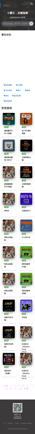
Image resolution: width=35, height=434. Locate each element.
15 (15, 388)
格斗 (19, 90)
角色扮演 (8, 101)
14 (11, 388)
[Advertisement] (17, 60)
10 (23, 385)
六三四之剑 (26, 237)
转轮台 (6, 211)
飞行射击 (8, 90)
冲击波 (24, 317)
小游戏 (20, 85)
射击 (7, 96)
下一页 (26, 388)
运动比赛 (17, 96)
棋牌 (28, 90)
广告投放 (16, 423)
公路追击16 (26, 211)
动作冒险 (8, 85)
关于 (4, 423)
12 (32, 385)
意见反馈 (10, 423)
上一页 (4, 385)
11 (27, 385)
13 (6, 388)
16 (20, 388)
